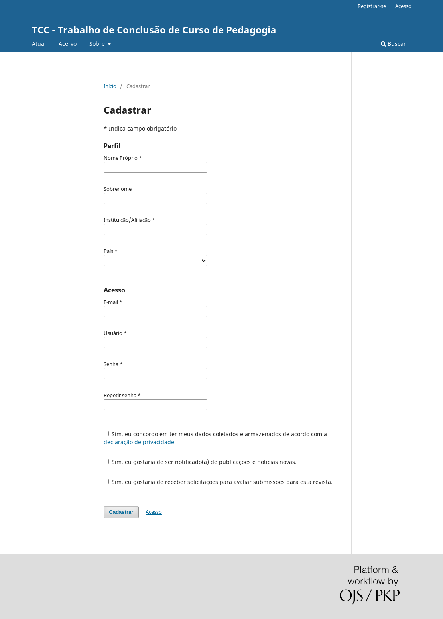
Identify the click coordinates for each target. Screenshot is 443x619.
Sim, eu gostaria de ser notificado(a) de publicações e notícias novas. (200, 462)
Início (110, 86)
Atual (39, 43)
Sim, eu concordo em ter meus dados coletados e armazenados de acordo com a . (215, 438)
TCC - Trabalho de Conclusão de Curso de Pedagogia (154, 29)
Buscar (393, 43)
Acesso (403, 6)
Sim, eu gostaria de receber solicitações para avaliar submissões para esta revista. (218, 482)
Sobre (97, 43)
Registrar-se (372, 6)
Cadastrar (121, 512)
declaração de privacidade (139, 442)
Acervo (68, 43)
